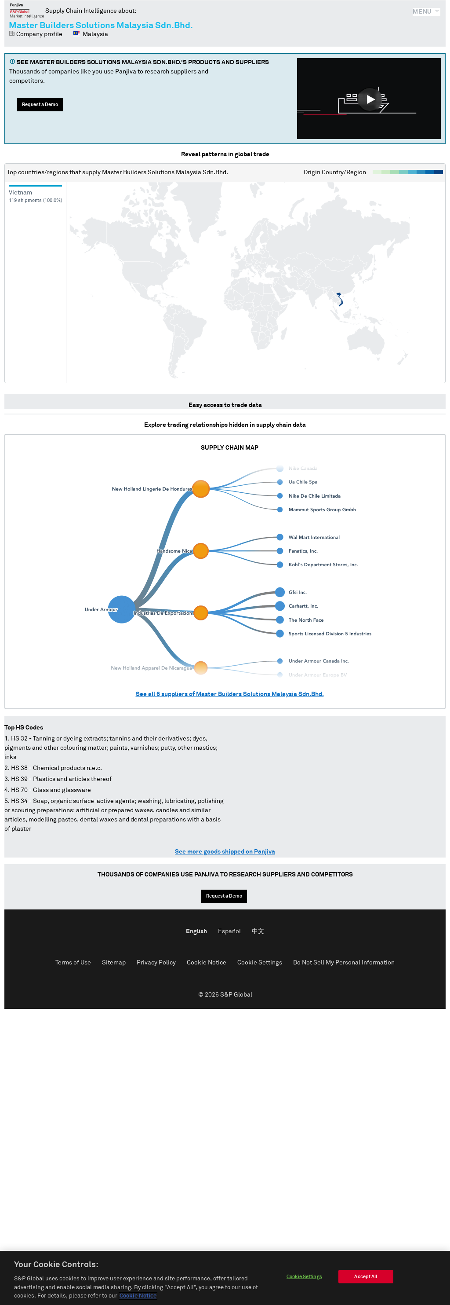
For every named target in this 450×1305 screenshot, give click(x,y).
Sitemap (114, 963)
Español (229, 931)
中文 (258, 931)
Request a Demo (40, 104)
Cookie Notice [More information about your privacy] (138, 1297)
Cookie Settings (259, 963)
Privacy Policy (156, 963)
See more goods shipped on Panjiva (225, 852)
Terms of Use (73, 963)
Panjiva (27, 10)
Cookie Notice (206, 963)
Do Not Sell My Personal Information (344, 963)
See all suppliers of (230, 694)
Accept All (365, 1277)
